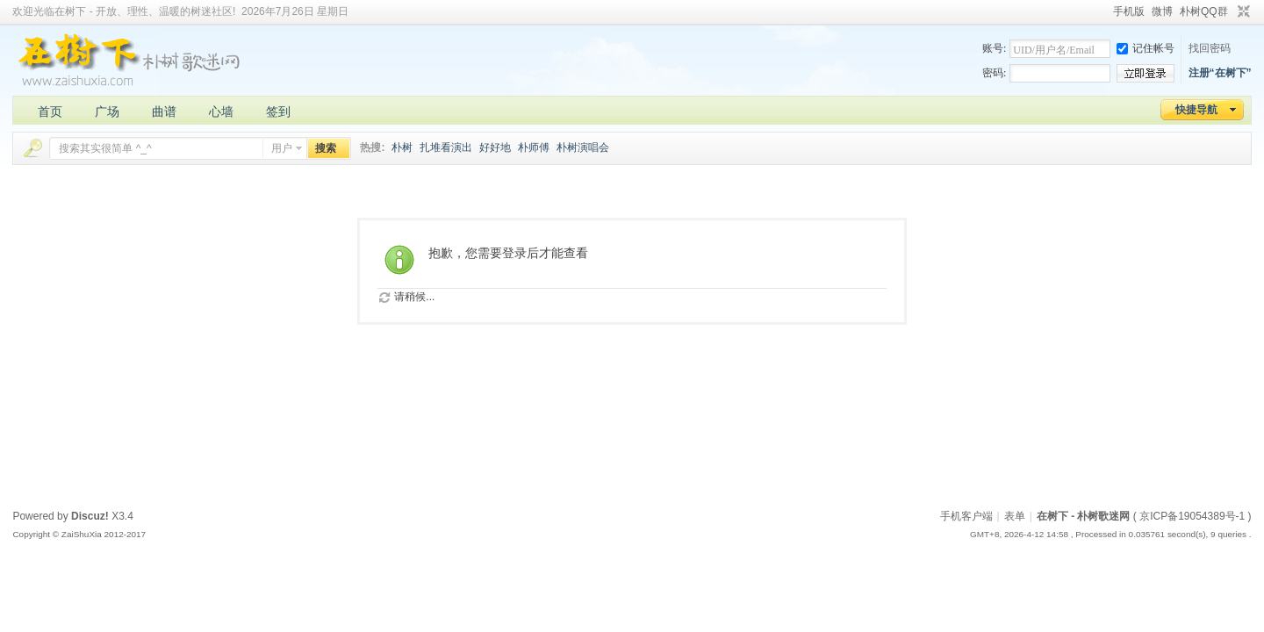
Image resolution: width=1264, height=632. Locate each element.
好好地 (495, 147)
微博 (1162, 11)
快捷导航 (1196, 110)
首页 (50, 111)
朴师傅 (533, 147)
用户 (281, 148)
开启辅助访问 (1105, 12)
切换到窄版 (1242, 12)
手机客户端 (966, 516)
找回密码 (1210, 48)
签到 (278, 111)
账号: (994, 48)
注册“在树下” (1220, 73)
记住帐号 (1145, 48)
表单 (1014, 516)
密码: (994, 73)
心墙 (221, 111)
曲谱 (164, 111)
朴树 (402, 147)
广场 (107, 111)
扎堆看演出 (446, 147)
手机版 (1129, 11)
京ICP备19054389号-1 (1192, 516)
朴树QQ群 (1204, 11)
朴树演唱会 (583, 147)
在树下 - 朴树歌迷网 (1084, 516)
